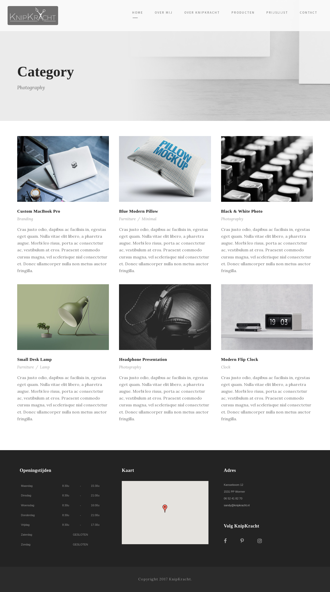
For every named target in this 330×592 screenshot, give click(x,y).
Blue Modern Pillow (138, 211)
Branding (25, 218)
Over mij (164, 12)
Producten (243, 12)
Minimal (149, 218)
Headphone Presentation (143, 359)
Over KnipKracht (202, 12)
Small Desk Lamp (34, 359)
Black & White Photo (242, 211)
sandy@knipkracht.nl (237, 505)
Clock (225, 367)
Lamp (45, 367)
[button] (165, 509)
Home (137, 12)
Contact (308, 12)
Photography (232, 218)
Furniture (127, 218)
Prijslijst (277, 12)
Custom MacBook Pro (38, 211)
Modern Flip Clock (239, 359)
